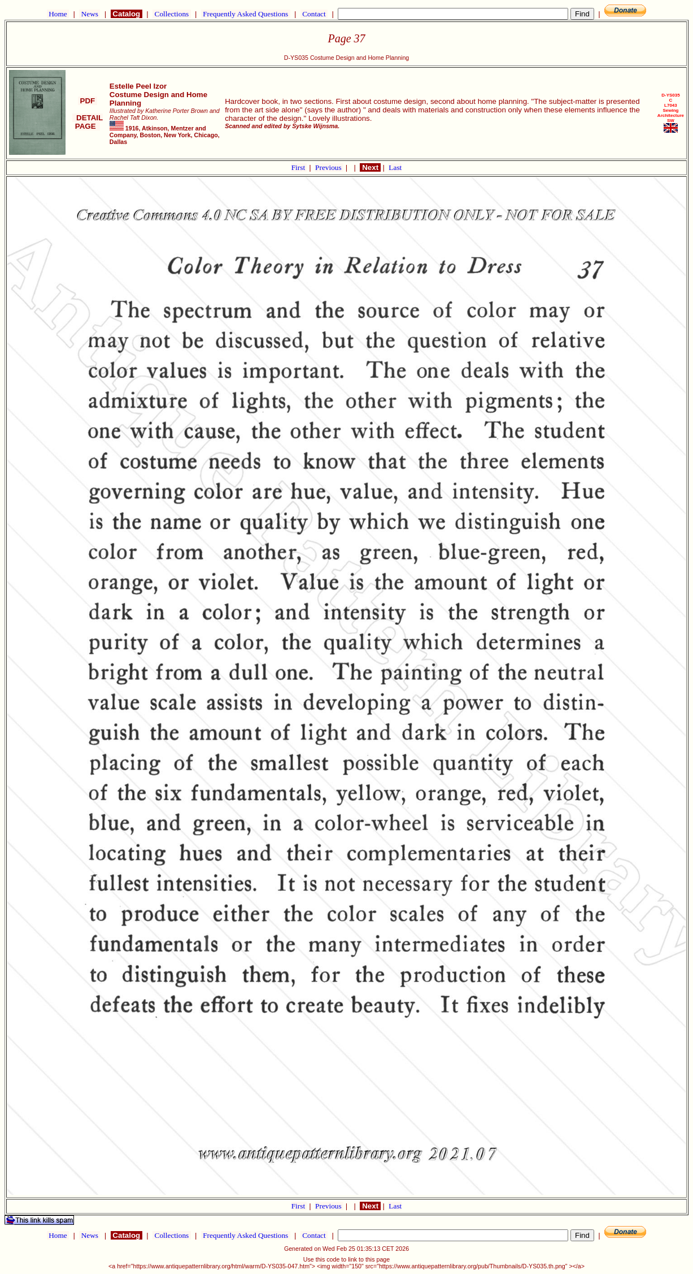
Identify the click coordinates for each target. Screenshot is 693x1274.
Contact (314, 14)
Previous (329, 167)
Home (58, 14)
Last (395, 167)
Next (370, 167)
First (299, 167)
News (89, 14)
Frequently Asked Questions (245, 14)
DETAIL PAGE (87, 122)
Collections (171, 14)
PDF (87, 101)
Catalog (126, 14)
